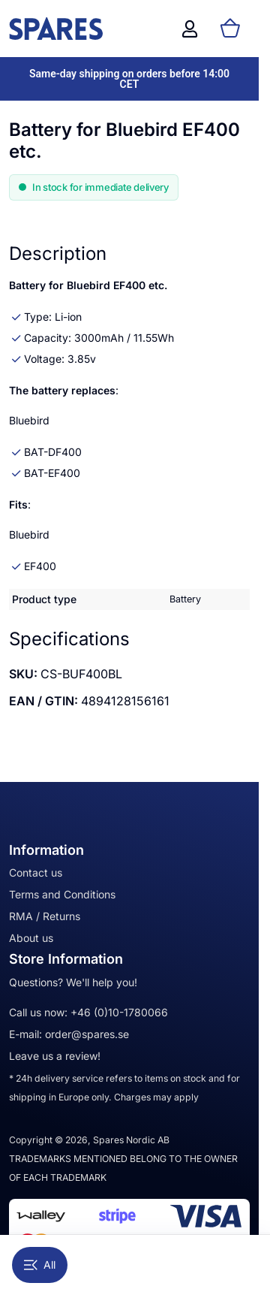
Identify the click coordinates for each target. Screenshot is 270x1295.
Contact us (35, 872)
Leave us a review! (54, 1055)
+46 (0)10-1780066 (119, 1012)
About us (31, 937)
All (40, 1264)
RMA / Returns (44, 916)
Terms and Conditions (62, 894)
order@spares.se (87, 1034)
